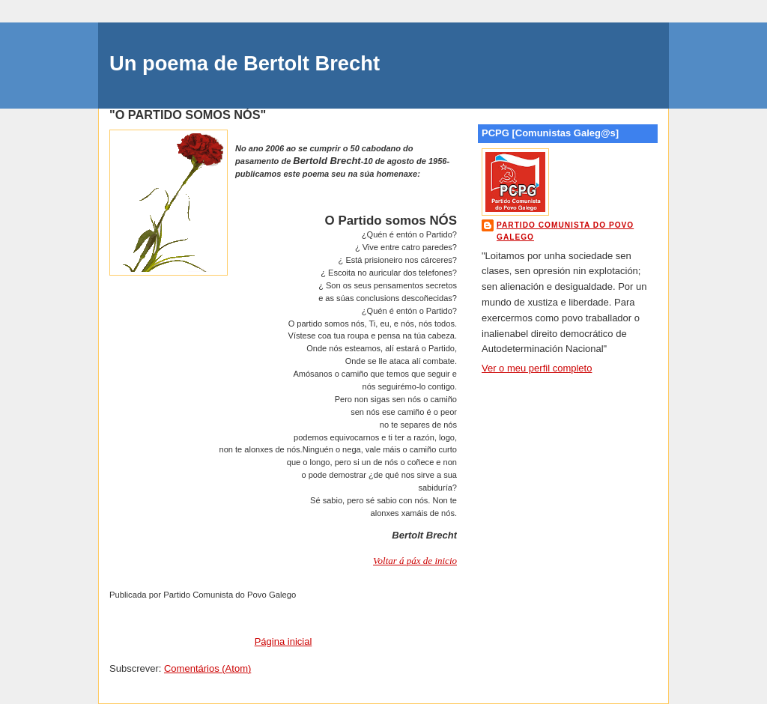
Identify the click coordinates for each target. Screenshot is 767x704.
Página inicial (283, 641)
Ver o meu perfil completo (537, 368)
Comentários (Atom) (207, 668)
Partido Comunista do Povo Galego (565, 231)
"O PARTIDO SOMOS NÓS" (187, 114)
